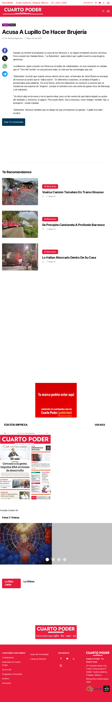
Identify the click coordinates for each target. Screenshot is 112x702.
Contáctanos (8, 657)
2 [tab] (53, 507)
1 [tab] (47, 507)
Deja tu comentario (13, 122)
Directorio (6, 683)
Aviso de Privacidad (39, 654)
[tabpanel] (56, 472)
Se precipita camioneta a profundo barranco (73, 225)
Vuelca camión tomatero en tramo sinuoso (73, 192)
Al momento (50, 186)
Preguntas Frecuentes (12, 674)
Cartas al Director (38, 659)
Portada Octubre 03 (9, 510)
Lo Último (29, 581)
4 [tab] (64, 507)
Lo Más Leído (9, 583)
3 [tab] (59, 507)
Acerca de (6, 669)
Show (12, 25)
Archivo (5, 678)
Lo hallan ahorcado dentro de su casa (69, 257)
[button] (56, 466)
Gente (5, 25)
